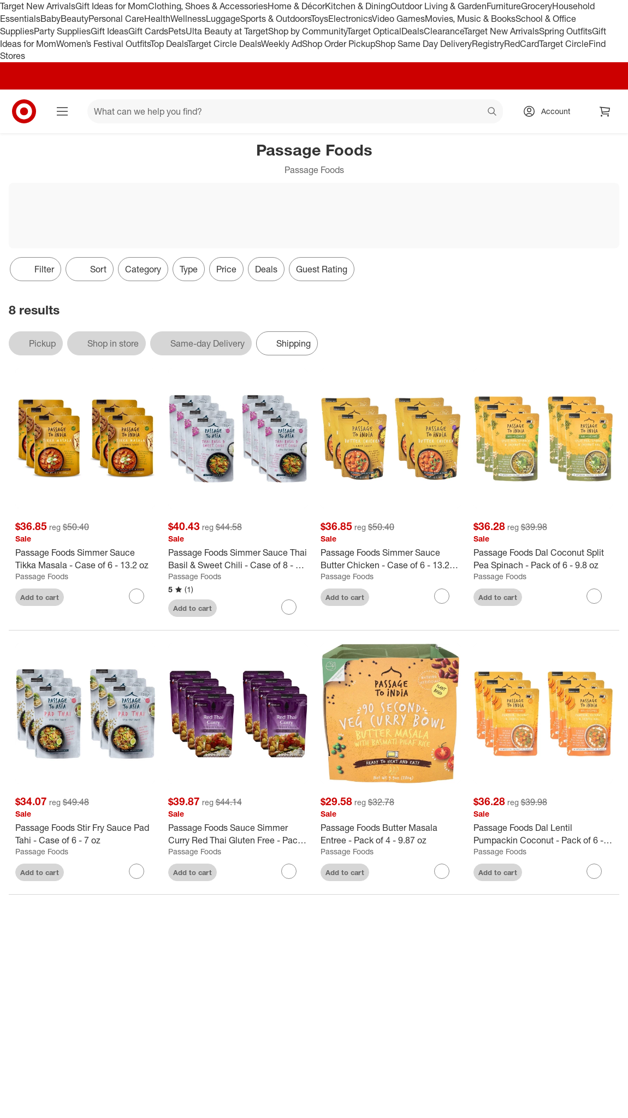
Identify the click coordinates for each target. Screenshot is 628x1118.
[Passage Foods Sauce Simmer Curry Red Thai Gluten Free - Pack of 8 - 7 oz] (238, 834)
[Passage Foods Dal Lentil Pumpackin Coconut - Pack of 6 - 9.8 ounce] (543, 834)
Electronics (350, 18)
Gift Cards (148, 31)
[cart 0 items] (605, 111)
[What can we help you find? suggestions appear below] (295, 111)
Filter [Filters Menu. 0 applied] (35, 269)
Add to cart (39, 597)
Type (189, 269)
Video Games (398, 18)
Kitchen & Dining (357, 6)
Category (143, 269)
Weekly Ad (281, 43)
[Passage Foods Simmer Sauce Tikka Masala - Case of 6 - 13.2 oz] (85, 559)
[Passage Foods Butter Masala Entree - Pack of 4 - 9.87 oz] (390, 834)
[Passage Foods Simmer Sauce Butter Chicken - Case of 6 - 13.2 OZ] (390, 559)
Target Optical (374, 31)
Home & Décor (296, 6)
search (492, 112)
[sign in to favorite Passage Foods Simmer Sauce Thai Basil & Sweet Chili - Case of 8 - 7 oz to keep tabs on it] (289, 607)
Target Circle (564, 43)
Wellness (188, 18)
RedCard (521, 43)
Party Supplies (62, 31)
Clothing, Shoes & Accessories (208, 6)
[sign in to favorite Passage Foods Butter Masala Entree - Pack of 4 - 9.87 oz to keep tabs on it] (441, 871)
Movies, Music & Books (470, 18)
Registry (488, 43)
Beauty (74, 18)
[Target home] (24, 111)
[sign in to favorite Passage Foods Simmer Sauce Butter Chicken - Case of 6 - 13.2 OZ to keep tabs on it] (441, 596)
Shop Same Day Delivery (423, 43)
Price (226, 269)
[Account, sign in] (550, 111)
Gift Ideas (109, 31)
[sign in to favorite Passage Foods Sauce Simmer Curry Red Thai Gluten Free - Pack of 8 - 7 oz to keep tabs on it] (289, 871)
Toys (319, 18)
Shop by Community (307, 31)
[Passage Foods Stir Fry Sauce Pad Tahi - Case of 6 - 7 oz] (85, 834)
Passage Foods (41, 576)
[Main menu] (62, 111)
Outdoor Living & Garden (438, 6)
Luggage (223, 18)
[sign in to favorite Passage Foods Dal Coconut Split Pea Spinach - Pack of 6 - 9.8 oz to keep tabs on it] (594, 596)
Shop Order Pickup (338, 43)
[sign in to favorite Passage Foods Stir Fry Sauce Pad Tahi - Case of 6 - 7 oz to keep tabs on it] (136, 871)
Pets (177, 31)
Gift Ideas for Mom (111, 6)
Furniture (504, 6)
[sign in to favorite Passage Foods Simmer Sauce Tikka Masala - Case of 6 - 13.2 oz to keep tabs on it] (136, 596)
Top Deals (168, 43)
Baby (50, 18)
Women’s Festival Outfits (103, 43)
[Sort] (90, 269)
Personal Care (116, 18)
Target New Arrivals (37, 6)
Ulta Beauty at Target (227, 31)
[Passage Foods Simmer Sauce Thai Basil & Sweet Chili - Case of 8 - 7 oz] (238, 559)
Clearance (444, 31)
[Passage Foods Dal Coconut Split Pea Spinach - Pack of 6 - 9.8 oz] (543, 559)
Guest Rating (321, 269)
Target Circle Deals (224, 43)
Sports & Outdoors (275, 18)
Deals (412, 31)
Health (157, 18)
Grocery (536, 6)
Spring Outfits (565, 31)
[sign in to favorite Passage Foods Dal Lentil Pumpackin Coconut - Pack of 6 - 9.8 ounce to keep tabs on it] (594, 871)
